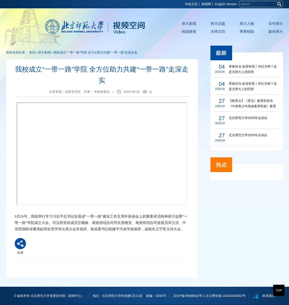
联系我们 (268, 296)
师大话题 (218, 24)
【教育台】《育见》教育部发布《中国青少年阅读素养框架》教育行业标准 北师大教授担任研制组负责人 (253, 104)
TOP (279, 290)
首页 (32, 52)
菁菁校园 (247, 31)
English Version (226, 4)
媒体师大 (275, 31)
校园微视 (189, 31)
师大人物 (247, 24)
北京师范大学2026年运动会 (248, 118)
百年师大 (275, 24)
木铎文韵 (218, 31)
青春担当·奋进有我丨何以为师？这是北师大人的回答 (253, 69)
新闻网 (206, 4)
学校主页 (191, 4)
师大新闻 (189, 24)
